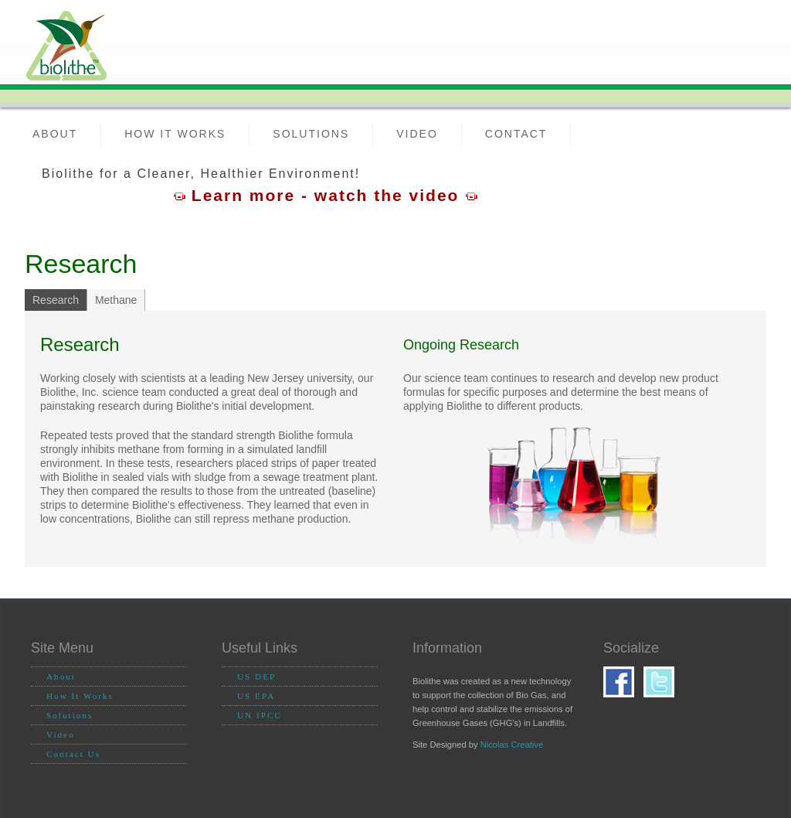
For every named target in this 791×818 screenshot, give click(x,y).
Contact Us (73, 753)
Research (55, 300)
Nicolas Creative (511, 744)
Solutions (311, 134)
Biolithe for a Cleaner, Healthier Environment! (201, 173)
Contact (516, 134)
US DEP (256, 676)
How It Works (80, 695)
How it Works (175, 134)
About (54, 134)
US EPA (256, 695)
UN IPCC (259, 715)
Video (417, 134)
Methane (116, 300)
